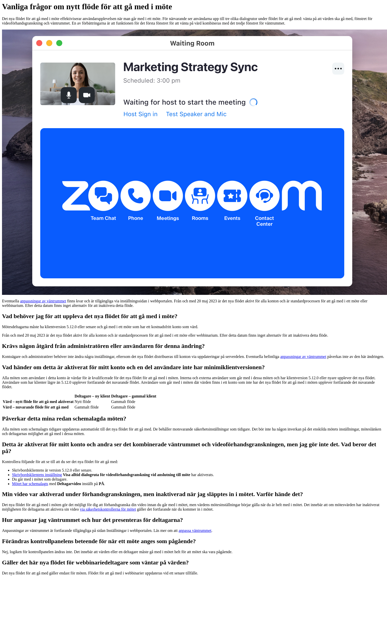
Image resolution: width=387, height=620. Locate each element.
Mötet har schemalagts (30, 484)
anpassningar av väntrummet (43, 301)
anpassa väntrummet (194, 530)
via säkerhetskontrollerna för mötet (108, 509)
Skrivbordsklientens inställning (37, 475)
